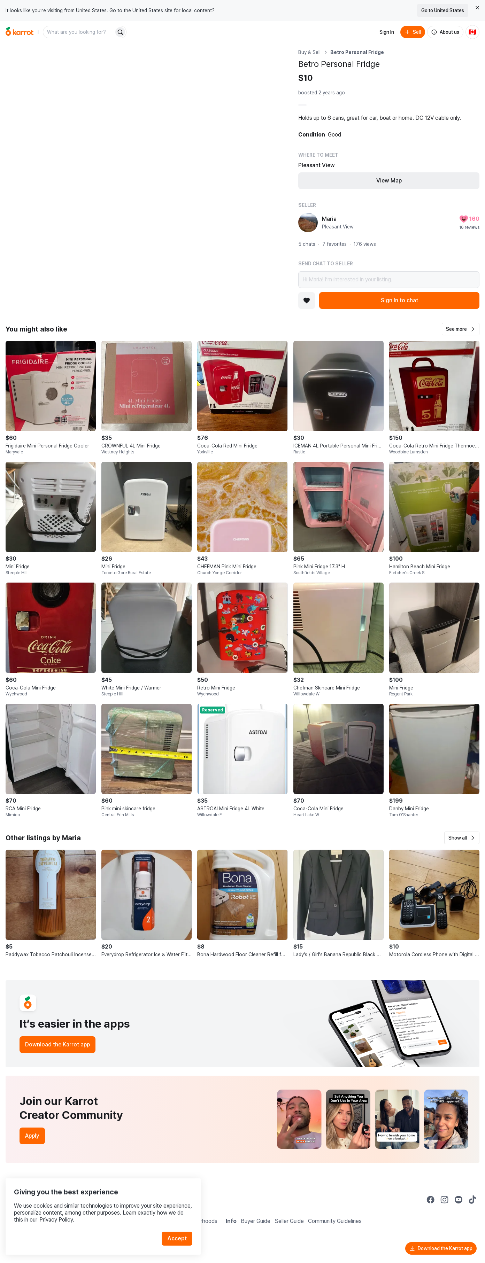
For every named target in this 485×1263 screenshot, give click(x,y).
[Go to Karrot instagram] (444, 1199)
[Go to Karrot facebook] (430, 1199)
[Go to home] (19, 32)
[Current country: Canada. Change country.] (472, 32)
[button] (460, 329)
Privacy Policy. (93, 1209)
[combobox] (79, 32)
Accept (180, 1228)
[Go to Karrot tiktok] (472, 1199)
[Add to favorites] (306, 300)
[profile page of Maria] (308, 222)
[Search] (120, 32)
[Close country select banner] (477, 8)
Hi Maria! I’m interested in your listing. (388, 279)
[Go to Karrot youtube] (458, 1199)
